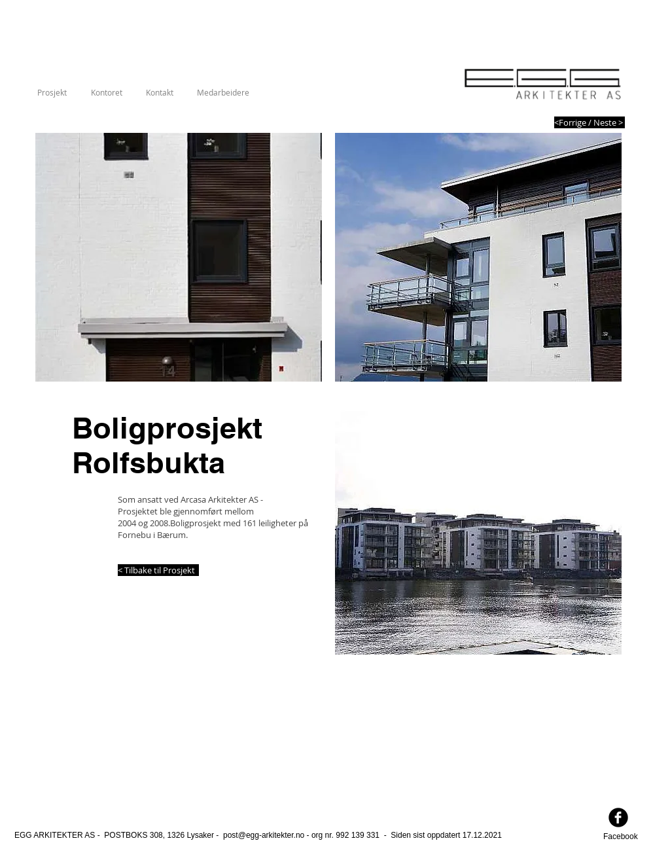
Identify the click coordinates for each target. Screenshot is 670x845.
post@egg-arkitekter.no (263, 835)
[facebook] (618, 817)
